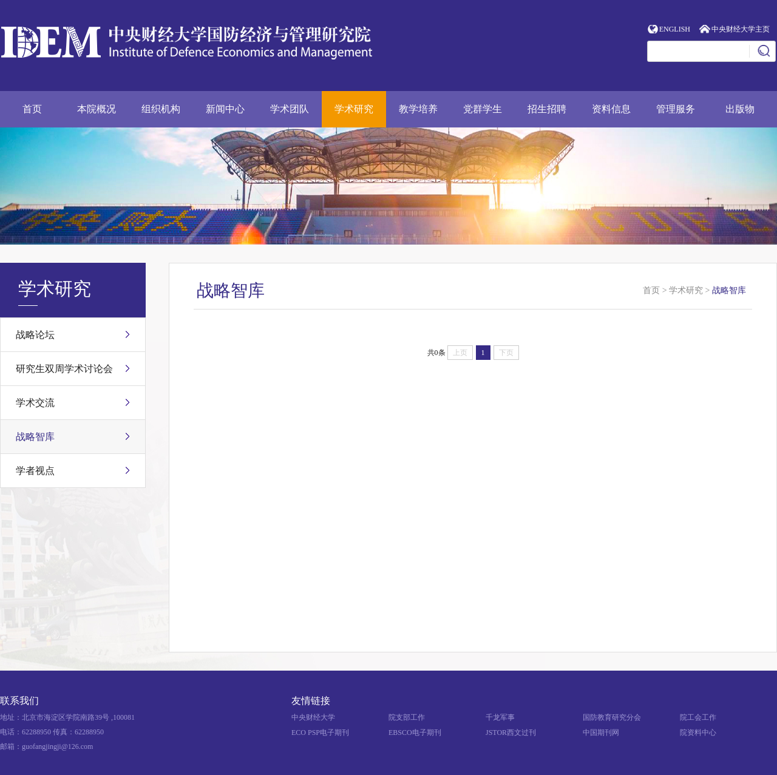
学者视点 (35, 470)
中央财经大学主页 (740, 29)
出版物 (740, 109)
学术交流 (35, 403)
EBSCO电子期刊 (414, 732)
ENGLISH (674, 29)
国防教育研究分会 (612, 717)
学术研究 (353, 109)
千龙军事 (500, 717)
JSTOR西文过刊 (511, 732)
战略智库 (35, 436)
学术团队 (289, 109)
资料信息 (611, 109)
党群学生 (482, 109)
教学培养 (418, 109)
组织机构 (160, 109)
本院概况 (96, 109)
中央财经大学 (313, 717)
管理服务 (675, 109)
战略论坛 (35, 335)
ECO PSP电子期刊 (320, 732)
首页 (32, 109)
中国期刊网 (601, 732)
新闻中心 (225, 109)
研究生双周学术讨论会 (64, 369)
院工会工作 (698, 717)
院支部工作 (406, 717)
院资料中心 (698, 732)
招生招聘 (547, 109)
